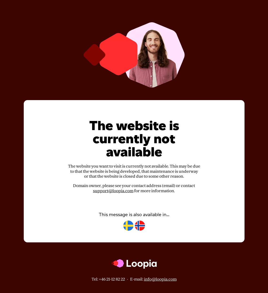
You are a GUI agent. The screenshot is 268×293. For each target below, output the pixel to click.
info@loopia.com (160, 279)
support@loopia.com (113, 190)
